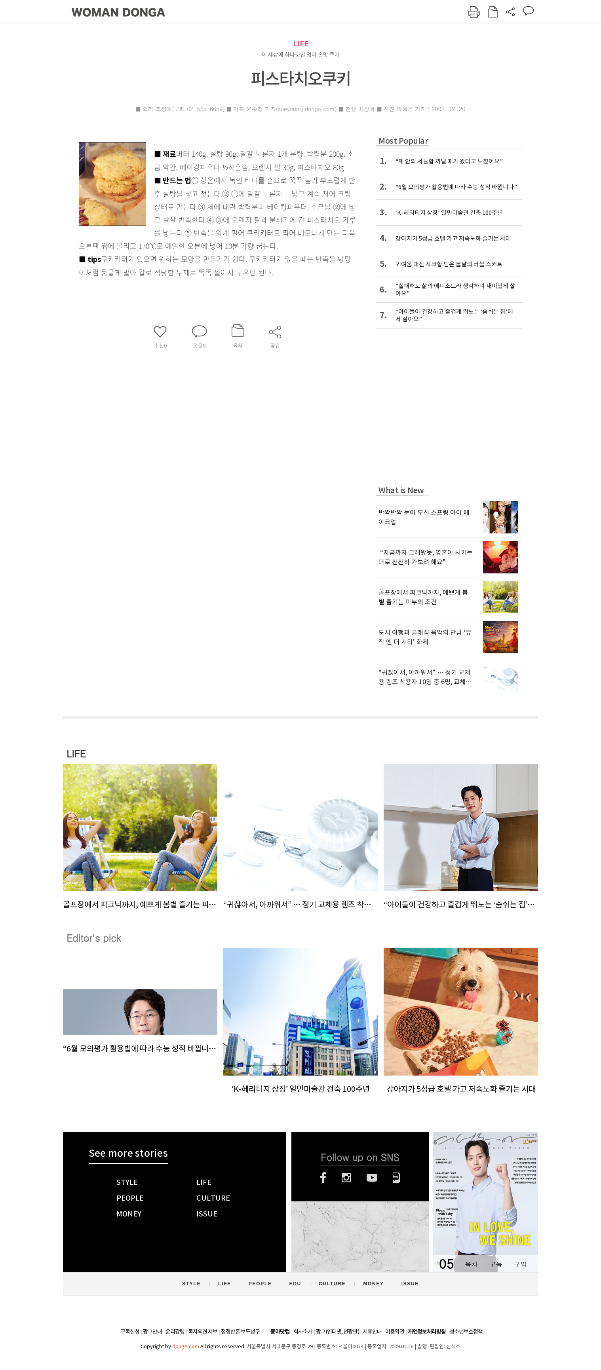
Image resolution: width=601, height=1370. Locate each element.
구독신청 (129, 1331)
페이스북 (323, 1177)
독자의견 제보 (202, 1331)
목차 (471, 1264)
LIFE (300, 43)
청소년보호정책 (466, 1331)
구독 (495, 1264)
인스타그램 (346, 1177)
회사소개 (302, 1331)
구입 (520, 1264)
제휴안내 (372, 1331)
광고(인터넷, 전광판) (337, 1331)
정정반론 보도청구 (240, 1331)
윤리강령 (174, 1331)
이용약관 (394, 1331)
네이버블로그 (396, 1177)
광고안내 (152, 1331)
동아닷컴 (279, 1331)
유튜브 (372, 1177)
